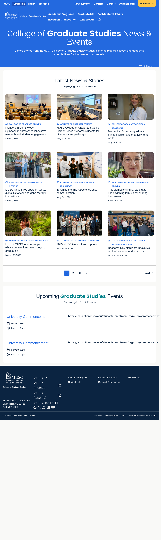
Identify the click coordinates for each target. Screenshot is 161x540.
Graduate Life (85, 14)
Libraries (98, 3)
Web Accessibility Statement (142, 415)
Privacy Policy (111, 415)
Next (149, 273)
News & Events (82, 3)
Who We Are (87, 19)
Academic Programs (61, 14)
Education (19, 3)
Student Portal (127, 3)
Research (44, 3)
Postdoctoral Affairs (110, 14)
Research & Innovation (62, 19)
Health (31, 3)
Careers (111, 3)
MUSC (7, 3)
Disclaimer (98, 415)
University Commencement (27, 317)
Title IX (123, 415)
